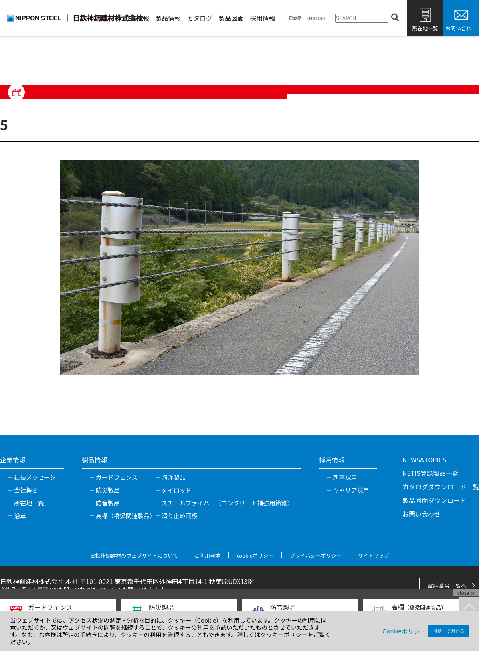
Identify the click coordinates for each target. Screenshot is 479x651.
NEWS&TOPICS (424, 459)
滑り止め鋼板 (180, 515)
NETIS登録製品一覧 (430, 473)
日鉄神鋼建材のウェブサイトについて (134, 555)
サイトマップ (373, 555)
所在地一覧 (425, 28)
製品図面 (231, 18)
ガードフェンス (117, 477)
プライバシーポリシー (316, 555)
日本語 (295, 18)
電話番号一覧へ (447, 586)
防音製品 (108, 503)
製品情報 (168, 18)
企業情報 (136, 18)
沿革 (20, 515)
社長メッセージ (35, 477)
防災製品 (108, 490)
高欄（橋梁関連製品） (126, 515)
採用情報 (262, 18)
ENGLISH (315, 18)
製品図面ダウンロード (434, 500)
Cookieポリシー (404, 631)
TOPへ (469, 607)
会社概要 (26, 490)
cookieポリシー (255, 555)
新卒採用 (345, 477)
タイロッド (177, 490)
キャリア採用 (351, 490)
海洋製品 (174, 477)
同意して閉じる (448, 631)
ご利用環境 (207, 555)
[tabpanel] (239, 267)
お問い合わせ (461, 28)
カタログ (199, 18)
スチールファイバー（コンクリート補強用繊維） (227, 503)
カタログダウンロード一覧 (440, 486)
